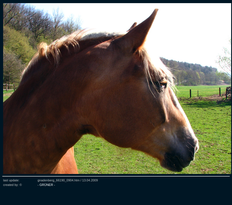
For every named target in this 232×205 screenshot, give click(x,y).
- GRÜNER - (46, 184)
